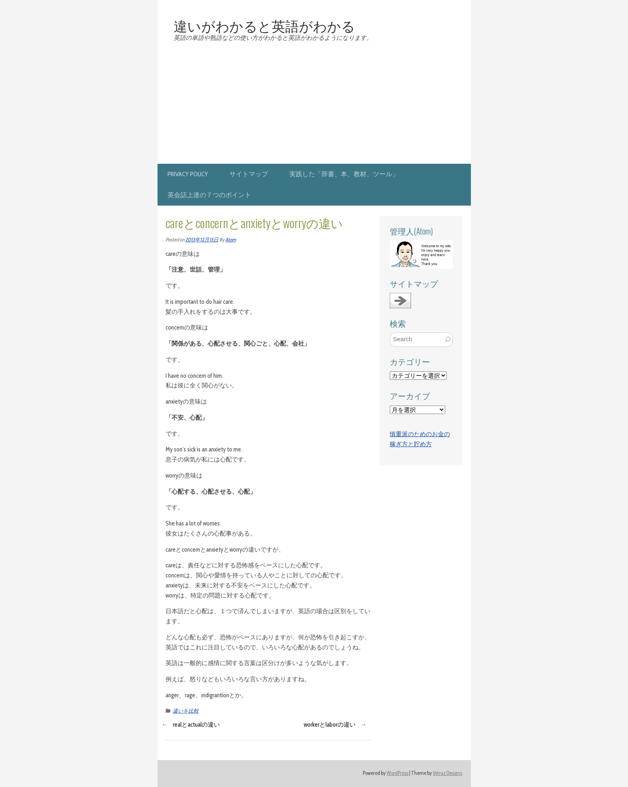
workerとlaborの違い (330, 724)
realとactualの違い (196, 724)
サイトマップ (248, 174)
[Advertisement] (314, 103)
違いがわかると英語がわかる (264, 25)
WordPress (397, 773)
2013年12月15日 (202, 240)
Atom (230, 240)
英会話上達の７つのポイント (209, 195)
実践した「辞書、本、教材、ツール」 (344, 174)
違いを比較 (186, 711)
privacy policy (188, 174)
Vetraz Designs (447, 773)
